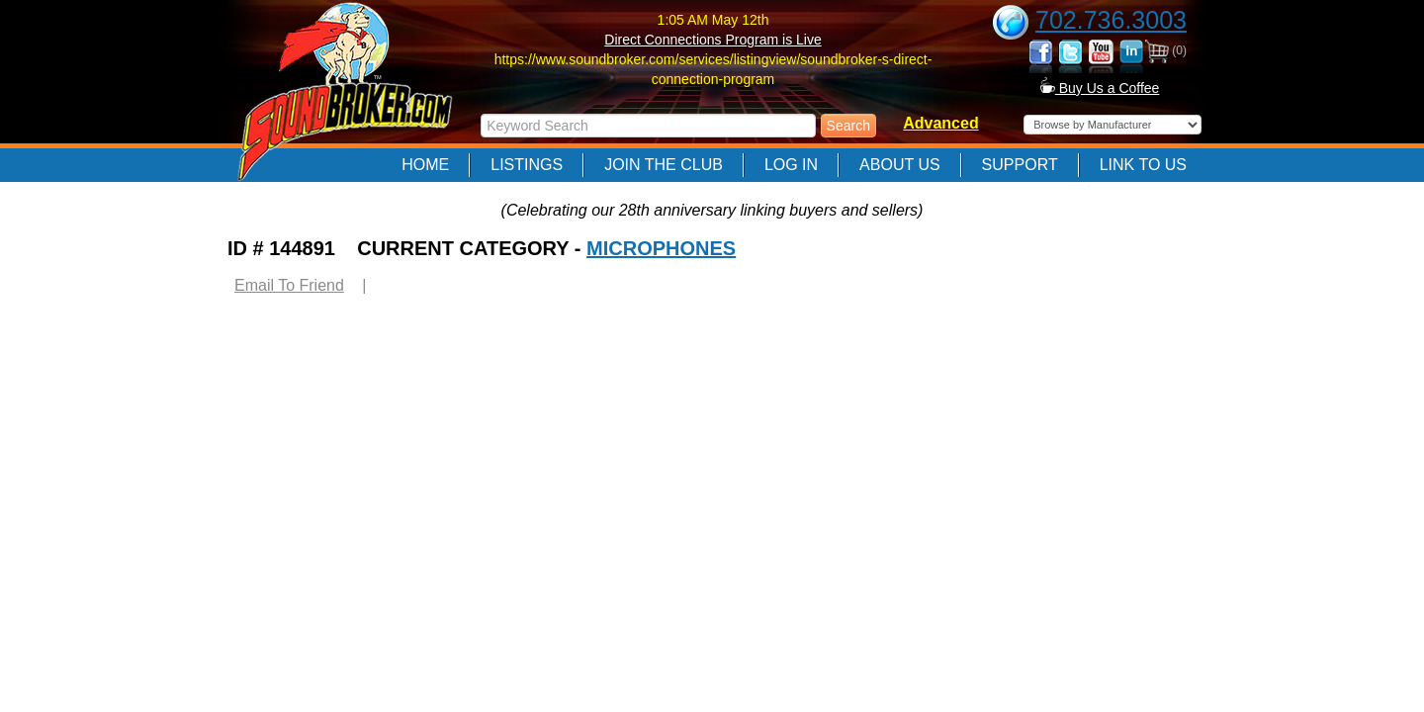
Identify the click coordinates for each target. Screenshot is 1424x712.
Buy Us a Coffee (1100, 88)
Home (425, 164)
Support (1020, 164)
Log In (791, 164)
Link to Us (1143, 164)
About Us (899, 164)
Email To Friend (289, 285)
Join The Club (663, 164)
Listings (526, 164)
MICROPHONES (661, 248)
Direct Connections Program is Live (712, 39)
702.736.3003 (1111, 20)
